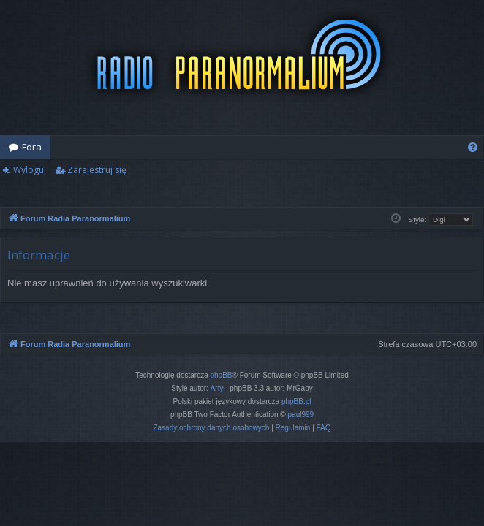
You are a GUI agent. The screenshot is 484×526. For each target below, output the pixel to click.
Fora (32, 146)
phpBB (221, 375)
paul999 (301, 415)
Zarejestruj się (96, 170)
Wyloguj (29, 170)
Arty (217, 388)
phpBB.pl (296, 401)
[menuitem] (472, 147)
